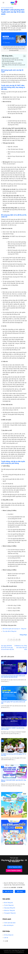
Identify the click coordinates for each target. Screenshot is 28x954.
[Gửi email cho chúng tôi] (5, 941)
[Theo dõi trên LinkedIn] (7, 941)
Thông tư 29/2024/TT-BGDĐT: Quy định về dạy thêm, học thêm (12, 728)
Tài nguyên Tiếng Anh (10, 913)
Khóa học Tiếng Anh (9, 910)
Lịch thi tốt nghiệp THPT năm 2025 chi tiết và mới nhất (13, 702)
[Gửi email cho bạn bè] (14, 640)
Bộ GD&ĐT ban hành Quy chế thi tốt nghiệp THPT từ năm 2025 (13, 754)
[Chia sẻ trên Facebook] (8, 640)
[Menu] (3, 2)
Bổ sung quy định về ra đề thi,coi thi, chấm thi (12, 63)
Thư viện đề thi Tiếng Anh (9, 631)
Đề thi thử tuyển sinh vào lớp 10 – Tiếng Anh (14, 628)
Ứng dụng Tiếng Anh (9, 908)
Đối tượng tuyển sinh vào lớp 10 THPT (10, 58)
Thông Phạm (23, 634)
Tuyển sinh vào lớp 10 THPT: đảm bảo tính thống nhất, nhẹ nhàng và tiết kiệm (12, 60)
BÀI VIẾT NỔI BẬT (9, 7)
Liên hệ (6, 937)
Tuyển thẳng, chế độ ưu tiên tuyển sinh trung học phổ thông (13, 65)
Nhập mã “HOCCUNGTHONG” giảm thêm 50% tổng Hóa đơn (13, 780)
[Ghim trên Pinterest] (16, 640)
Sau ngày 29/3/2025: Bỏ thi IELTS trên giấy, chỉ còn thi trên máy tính (7, 647)
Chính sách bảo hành (9, 922)
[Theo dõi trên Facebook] (3, 941)
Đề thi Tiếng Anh (8, 902)
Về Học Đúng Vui (8, 935)
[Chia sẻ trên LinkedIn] (19, 640)
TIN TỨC (3, 7)
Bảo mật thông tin (9, 925)
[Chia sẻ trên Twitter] (11, 640)
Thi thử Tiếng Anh (9, 905)
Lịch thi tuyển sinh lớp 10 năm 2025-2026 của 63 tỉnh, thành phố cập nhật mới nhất (13, 676)
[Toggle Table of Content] (23, 56)
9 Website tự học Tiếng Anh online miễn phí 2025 (20, 647)
